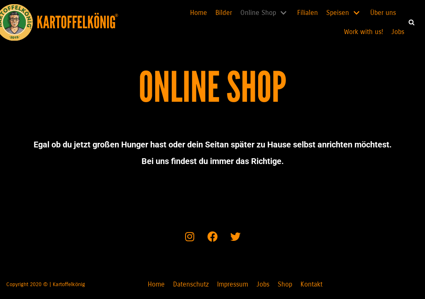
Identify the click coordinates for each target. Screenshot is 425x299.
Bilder (223, 13)
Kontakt (311, 284)
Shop (285, 284)
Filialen (307, 13)
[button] (411, 22)
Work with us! (363, 32)
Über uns (383, 13)
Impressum (232, 284)
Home (198, 13)
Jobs (397, 32)
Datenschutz (191, 284)
